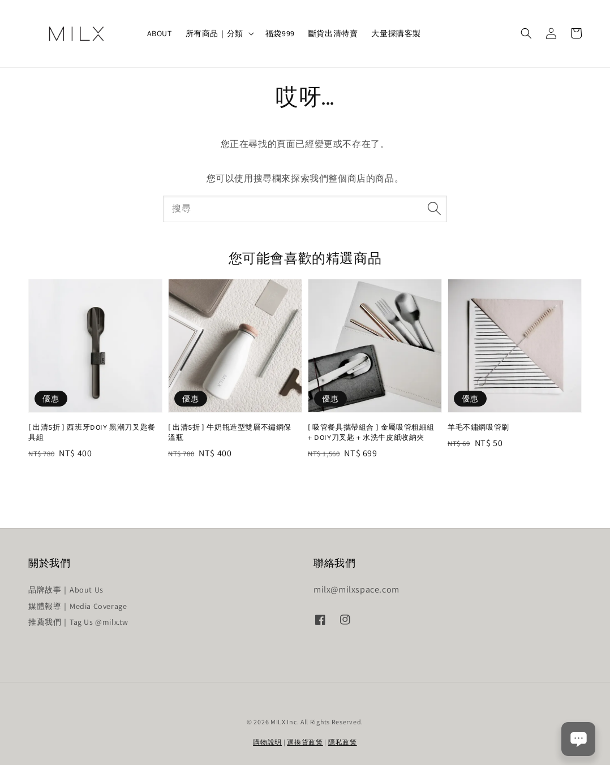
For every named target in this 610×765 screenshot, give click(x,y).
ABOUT (159, 33)
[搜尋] (434, 208)
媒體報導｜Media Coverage (77, 606)
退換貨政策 (305, 742)
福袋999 (280, 33)
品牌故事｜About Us (66, 590)
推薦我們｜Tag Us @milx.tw (78, 622)
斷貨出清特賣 (333, 33)
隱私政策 (342, 742)
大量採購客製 (396, 33)
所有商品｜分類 (214, 33)
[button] (526, 33)
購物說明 (267, 742)
